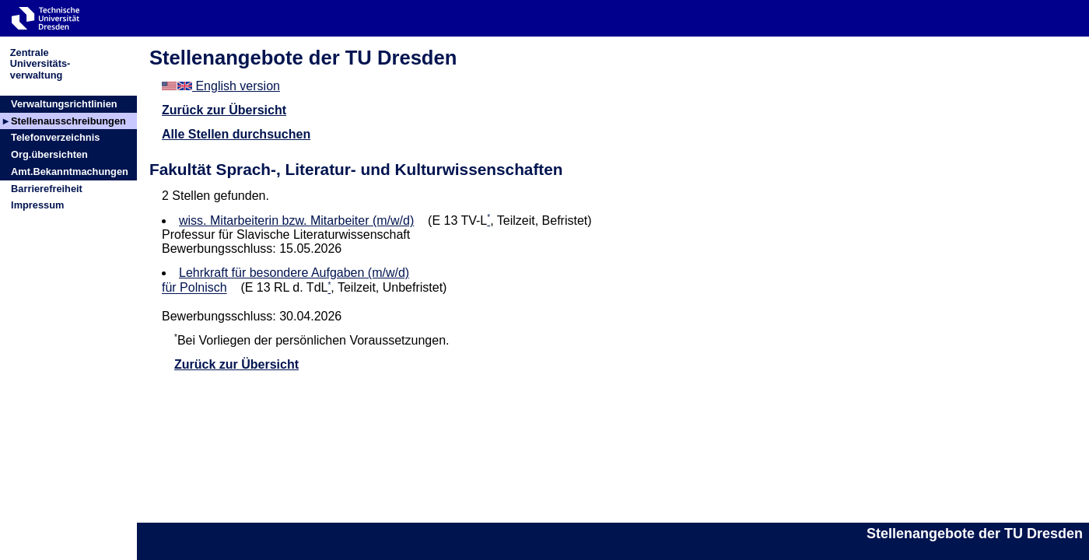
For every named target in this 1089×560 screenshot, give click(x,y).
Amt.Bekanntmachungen (69, 171)
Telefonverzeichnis (55, 137)
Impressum (37, 205)
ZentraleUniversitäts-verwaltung (40, 63)
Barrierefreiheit (46, 188)
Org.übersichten (49, 154)
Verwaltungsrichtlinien (64, 104)
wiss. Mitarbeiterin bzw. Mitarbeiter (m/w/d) (296, 220)
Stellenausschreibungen (68, 121)
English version (221, 86)
